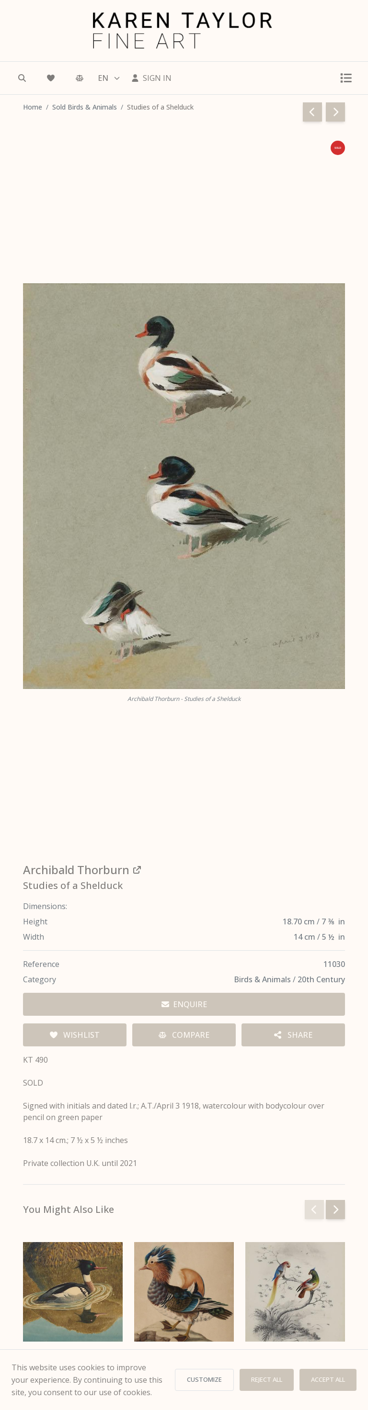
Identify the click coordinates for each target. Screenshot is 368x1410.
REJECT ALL (266, 1379)
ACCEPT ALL (328, 1379)
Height (35, 921)
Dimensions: (45, 906)
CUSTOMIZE (204, 1379)
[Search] (22, 78)
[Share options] (293, 1034)
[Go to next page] (335, 112)
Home (32, 106)
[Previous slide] (314, 1209)
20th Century (321, 979)
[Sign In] (151, 78)
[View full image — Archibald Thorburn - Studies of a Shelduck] (184, 486)
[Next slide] (335, 1209)
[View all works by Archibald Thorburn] (184, 869)
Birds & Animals (263, 979)
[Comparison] (79, 78)
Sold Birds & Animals (84, 106)
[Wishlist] (50, 78)
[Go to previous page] (312, 112)
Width (33, 937)
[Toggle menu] (345, 78)
